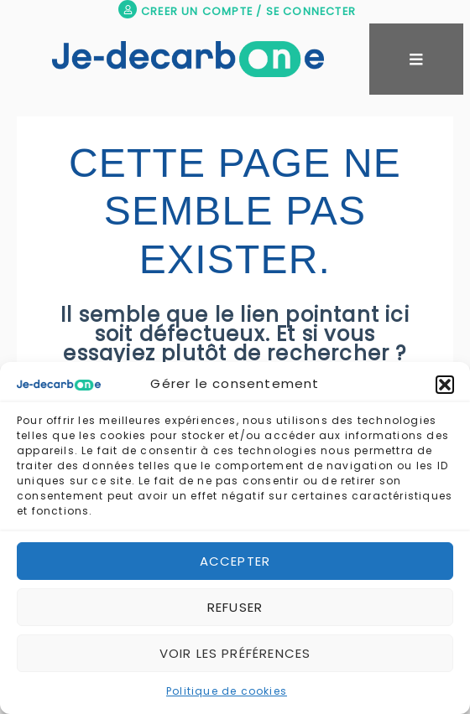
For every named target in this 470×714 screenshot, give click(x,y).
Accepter (235, 561)
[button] (444, 384)
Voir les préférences (235, 653)
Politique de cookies (226, 691)
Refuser (235, 607)
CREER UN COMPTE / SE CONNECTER (248, 11)
